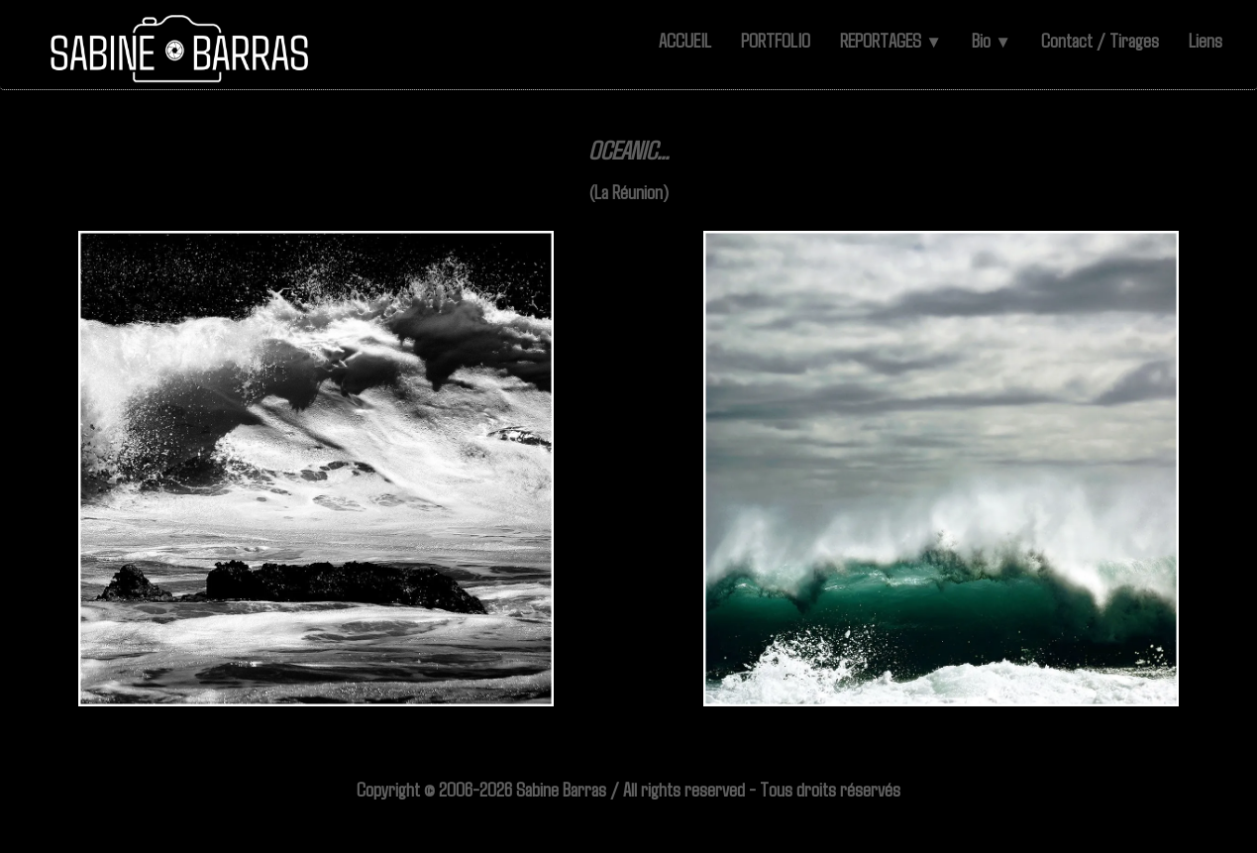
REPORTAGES (891, 40)
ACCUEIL (685, 40)
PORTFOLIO (775, 40)
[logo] (181, 49)
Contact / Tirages (1100, 40)
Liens (1205, 40)
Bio (991, 40)
